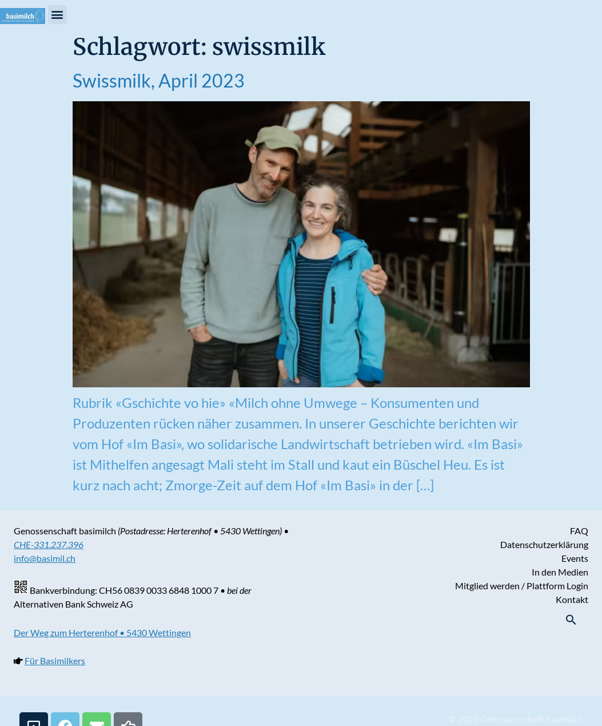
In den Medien (560, 571)
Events (574, 558)
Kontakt (572, 599)
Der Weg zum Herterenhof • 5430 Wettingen (102, 632)
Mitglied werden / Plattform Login (521, 585)
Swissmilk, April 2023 (159, 80)
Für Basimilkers (55, 660)
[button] (57, 14)
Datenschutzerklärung (544, 544)
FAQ (579, 530)
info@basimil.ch (44, 558)
